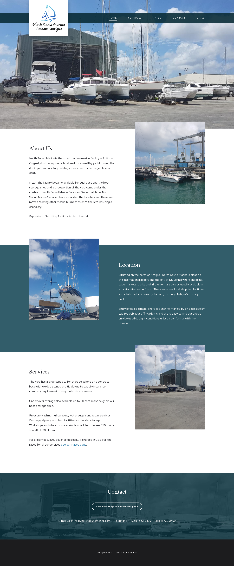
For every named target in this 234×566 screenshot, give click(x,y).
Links (201, 17)
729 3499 (169, 521)
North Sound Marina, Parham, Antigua (48, 18)
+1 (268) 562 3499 (139, 521)
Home (113, 17)
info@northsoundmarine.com (92, 521)
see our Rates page (73, 444)
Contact (179, 17)
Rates (157, 17)
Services (135, 17)
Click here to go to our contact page (117, 506)
